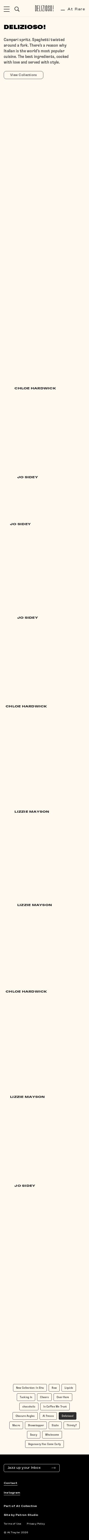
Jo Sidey (27, 477)
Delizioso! (44, 9)
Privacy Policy (36, 1523)
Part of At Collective (20, 1506)
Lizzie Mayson (31, 811)
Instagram (12, 1493)
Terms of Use (12, 1523)
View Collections (23, 75)
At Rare (73, 9)
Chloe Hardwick (35, 388)
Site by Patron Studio (21, 1515)
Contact (10, 1483)
